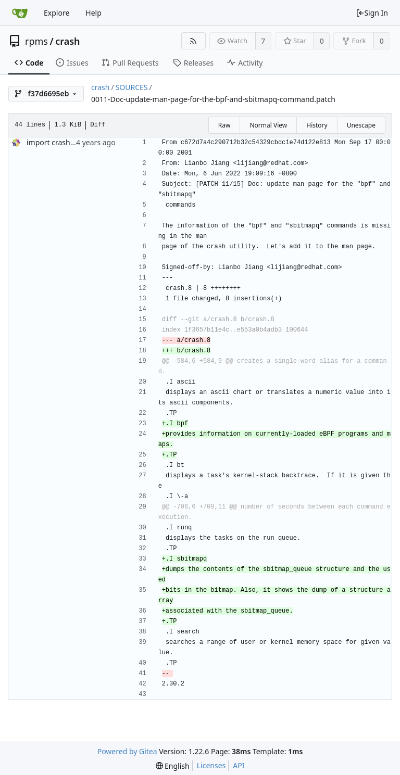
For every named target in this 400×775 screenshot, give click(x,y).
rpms (36, 41)
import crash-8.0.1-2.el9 (67, 142)
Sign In (372, 13)
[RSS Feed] (193, 40)
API (238, 765)
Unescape (361, 125)
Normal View (268, 125)
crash (67, 41)
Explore (56, 13)
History (316, 125)
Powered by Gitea (127, 751)
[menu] (173, 766)
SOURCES (132, 87)
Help (93, 13)
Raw (224, 125)
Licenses (211, 765)
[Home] (19, 13)
